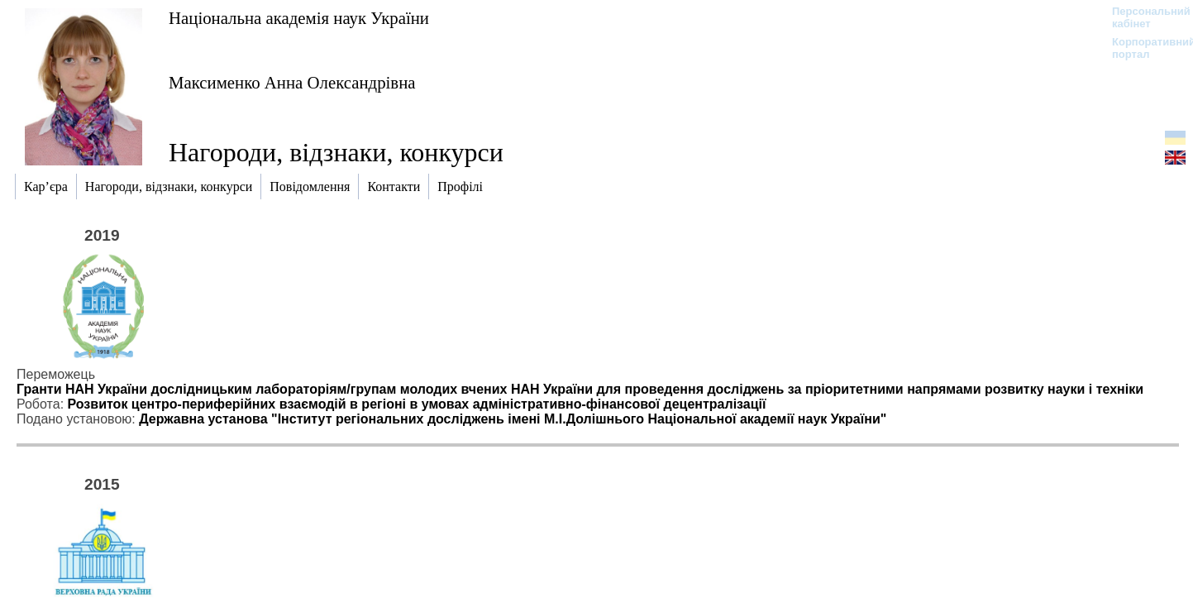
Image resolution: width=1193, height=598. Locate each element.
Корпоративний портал (1143, 48)
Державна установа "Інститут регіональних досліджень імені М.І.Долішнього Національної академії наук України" (512, 419)
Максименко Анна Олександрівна (292, 82)
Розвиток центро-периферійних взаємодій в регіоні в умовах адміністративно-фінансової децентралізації (417, 404)
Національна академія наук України (299, 17)
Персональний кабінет (1143, 17)
